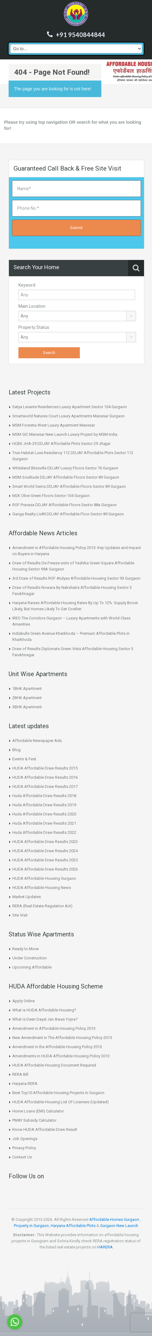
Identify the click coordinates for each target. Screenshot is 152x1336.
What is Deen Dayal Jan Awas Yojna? (45, 1019)
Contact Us (22, 1157)
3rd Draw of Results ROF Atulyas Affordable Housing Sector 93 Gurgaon (76, 578)
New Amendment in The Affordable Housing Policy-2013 (62, 1037)
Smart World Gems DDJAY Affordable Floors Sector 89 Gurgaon (69, 486)
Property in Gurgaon (31, 1225)
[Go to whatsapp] (14, 1322)
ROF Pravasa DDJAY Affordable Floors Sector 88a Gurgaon (64, 504)
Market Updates (26, 896)
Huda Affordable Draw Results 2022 (44, 832)
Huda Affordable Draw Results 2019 (44, 805)
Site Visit (20, 915)
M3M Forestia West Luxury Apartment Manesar (53, 425)
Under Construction (29, 958)
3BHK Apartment (27, 707)
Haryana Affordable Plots (73, 1225)
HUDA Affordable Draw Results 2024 (45, 851)
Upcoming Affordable (32, 967)
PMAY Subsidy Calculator (34, 1120)
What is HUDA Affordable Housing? (44, 1010)
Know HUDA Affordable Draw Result (44, 1129)
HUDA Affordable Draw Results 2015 (45, 768)
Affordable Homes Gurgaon (114, 1219)
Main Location (31, 306)
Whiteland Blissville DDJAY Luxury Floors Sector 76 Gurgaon (65, 468)
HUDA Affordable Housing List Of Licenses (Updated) (60, 1102)
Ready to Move (25, 948)
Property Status (33, 327)
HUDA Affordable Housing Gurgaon (44, 878)
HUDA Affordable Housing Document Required (54, 1065)
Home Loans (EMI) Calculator (38, 1111)
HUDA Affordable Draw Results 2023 (45, 841)
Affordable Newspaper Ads (37, 740)
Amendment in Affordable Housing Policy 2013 (53, 1028)
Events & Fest (24, 759)
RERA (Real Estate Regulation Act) (42, 906)
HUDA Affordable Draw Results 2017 (45, 786)
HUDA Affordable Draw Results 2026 (45, 869)
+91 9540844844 (80, 34)
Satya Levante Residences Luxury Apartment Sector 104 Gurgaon (69, 407)
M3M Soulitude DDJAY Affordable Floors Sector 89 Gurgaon (65, 477)
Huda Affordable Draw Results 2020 (44, 814)
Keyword (26, 285)
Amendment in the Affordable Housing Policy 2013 (57, 1046)
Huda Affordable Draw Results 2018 (44, 795)
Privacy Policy (24, 1148)
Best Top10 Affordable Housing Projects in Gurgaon (58, 1092)
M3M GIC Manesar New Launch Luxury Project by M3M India (64, 434)
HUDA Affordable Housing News (41, 887)
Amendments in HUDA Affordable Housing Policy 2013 (61, 1056)
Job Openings (24, 1138)
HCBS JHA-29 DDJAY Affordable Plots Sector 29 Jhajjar (61, 443)
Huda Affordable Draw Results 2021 (44, 823)
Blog (16, 749)
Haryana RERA (24, 1083)
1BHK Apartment (27, 688)
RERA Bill (20, 1074)
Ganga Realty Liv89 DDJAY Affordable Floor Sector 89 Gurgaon (68, 514)
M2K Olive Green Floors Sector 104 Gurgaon (51, 495)
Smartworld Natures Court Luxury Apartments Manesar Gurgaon (68, 416)
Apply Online (23, 1001)
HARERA (105, 1247)
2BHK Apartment (27, 697)
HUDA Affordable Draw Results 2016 (45, 777)
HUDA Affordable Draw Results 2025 (45, 860)
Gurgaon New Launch (119, 1225)
